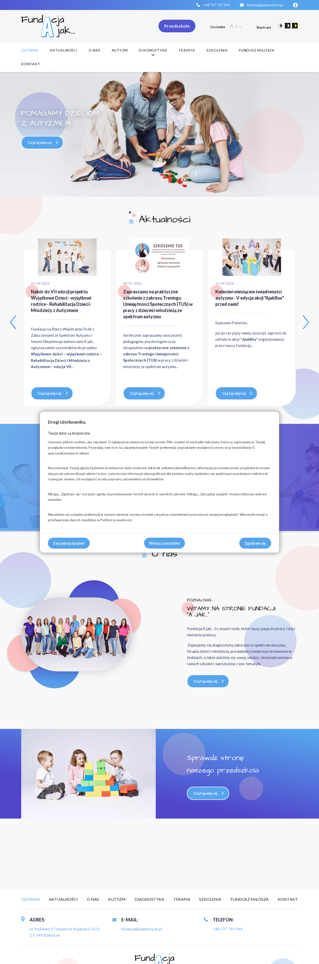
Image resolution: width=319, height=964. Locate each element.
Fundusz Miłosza (257, 50)
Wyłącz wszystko (164, 543)
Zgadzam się (255, 543)
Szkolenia (217, 50)
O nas (94, 50)
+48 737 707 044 (216, 5)
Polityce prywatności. (116, 520)
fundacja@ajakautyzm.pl (265, 5)
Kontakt (30, 64)
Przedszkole (177, 26)
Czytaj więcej (40, 142)
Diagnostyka (153, 52)
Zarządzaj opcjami (68, 543)
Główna (30, 50)
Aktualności (64, 50)
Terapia (186, 50)
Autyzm (120, 50)
